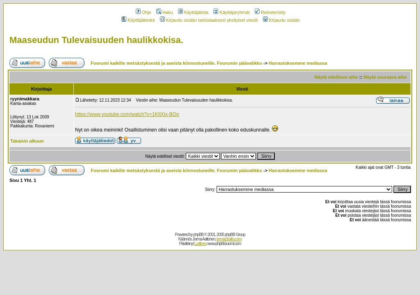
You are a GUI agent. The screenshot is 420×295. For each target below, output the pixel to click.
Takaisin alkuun (27, 140)
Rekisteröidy (270, 12)
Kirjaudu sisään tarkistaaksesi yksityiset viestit (209, 20)
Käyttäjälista (193, 12)
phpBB (198, 234)
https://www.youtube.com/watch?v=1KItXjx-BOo (127, 114)
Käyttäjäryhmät (231, 12)
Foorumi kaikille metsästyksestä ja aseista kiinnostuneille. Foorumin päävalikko (176, 63)
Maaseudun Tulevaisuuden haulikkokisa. (96, 40)
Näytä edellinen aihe (336, 77)
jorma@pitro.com (229, 239)
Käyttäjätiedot (138, 20)
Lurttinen (200, 243)
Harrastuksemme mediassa (298, 63)
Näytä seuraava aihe (385, 77)
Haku (164, 12)
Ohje (143, 12)
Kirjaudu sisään (281, 20)
